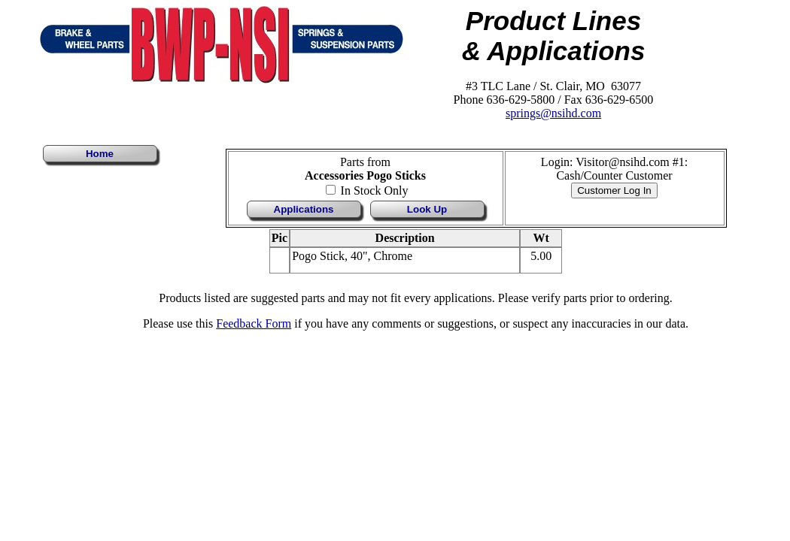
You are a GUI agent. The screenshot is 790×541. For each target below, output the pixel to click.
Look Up (427, 209)
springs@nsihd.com (553, 113)
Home (100, 153)
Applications (304, 209)
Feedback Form (253, 323)
